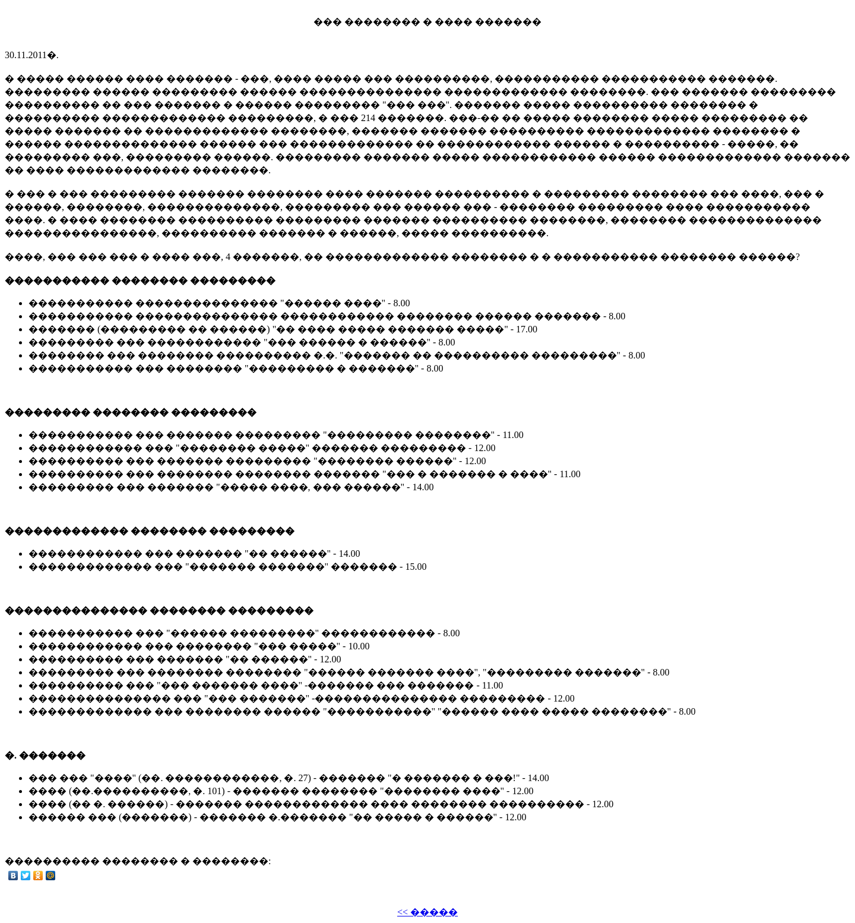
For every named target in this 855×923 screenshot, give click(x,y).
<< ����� (427, 912)
